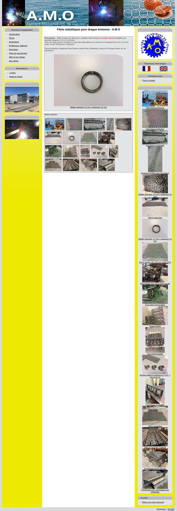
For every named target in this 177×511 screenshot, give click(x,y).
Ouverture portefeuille (155, 144)
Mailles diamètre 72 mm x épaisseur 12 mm (154, 239)
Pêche (11, 38)
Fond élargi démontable (155, 304)
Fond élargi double (155, 353)
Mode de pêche (15, 77)
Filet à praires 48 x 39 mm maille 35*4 (155, 261)
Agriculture (13, 49)
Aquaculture (14, 42)
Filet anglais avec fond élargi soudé (155, 283)
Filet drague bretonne (155, 107)
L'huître (12, 73)
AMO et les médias (17, 57)
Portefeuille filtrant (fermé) (155, 468)
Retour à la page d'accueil (153, 502)
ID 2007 (171, 509)
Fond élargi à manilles (155, 404)
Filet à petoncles (155, 217)
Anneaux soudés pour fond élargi (155, 172)
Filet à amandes (155, 425)
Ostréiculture (14, 34)
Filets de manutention (18, 53)
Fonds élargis (155, 325)
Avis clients (13, 61)
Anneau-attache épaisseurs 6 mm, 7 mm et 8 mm (155, 375)
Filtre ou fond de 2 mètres (155, 446)
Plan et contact (148, 80)
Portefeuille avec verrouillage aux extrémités (155, 490)
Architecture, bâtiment (18, 46)
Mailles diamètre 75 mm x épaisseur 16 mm (154, 194)
